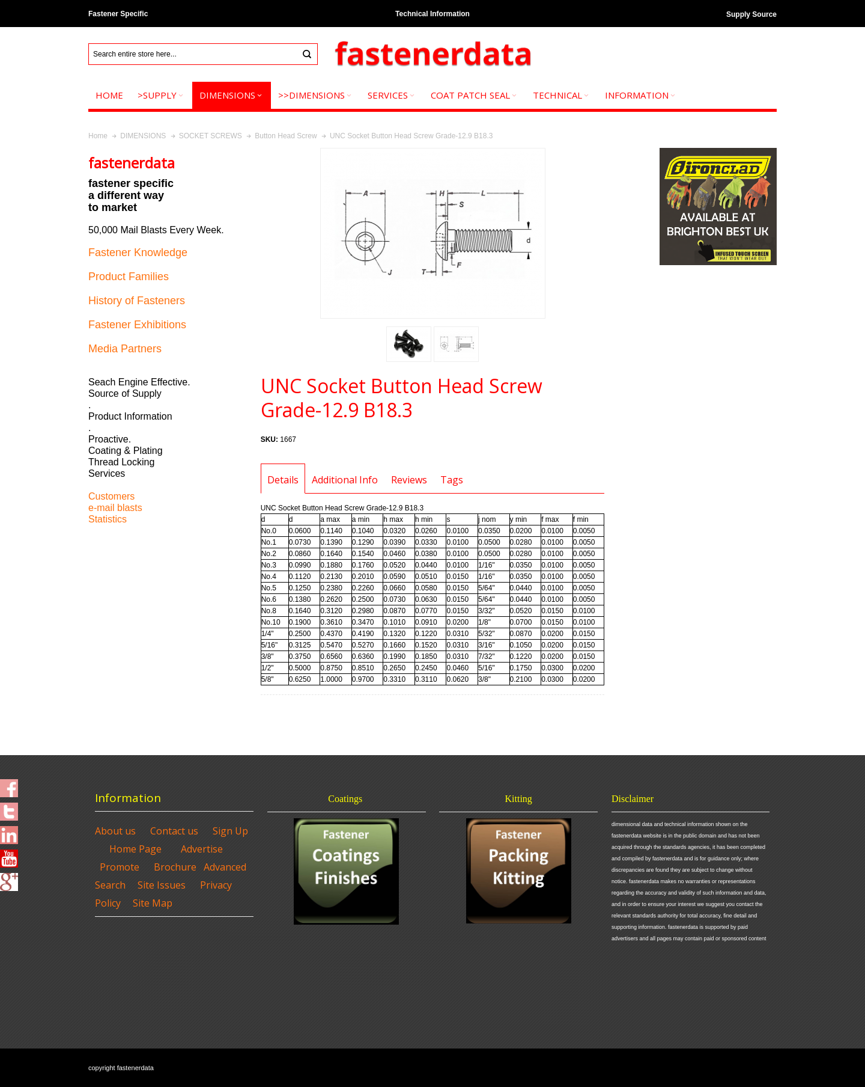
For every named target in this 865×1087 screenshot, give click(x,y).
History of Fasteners (136, 301)
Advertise (202, 849)
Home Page (135, 849)
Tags (451, 479)
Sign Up (230, 830)
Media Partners (125, 349)
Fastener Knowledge (137, 252)
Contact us (174, 830)
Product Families (128, 277)
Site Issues (162, 885)
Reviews (409, 479)
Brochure (175, 867)
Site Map (152, 903)
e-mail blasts (115, 508)
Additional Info (345, 479)
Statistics (107, 519)
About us (115, 830)
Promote (119, 867)
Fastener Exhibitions (137, 325)
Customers (111, 496)
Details (283, 479)
